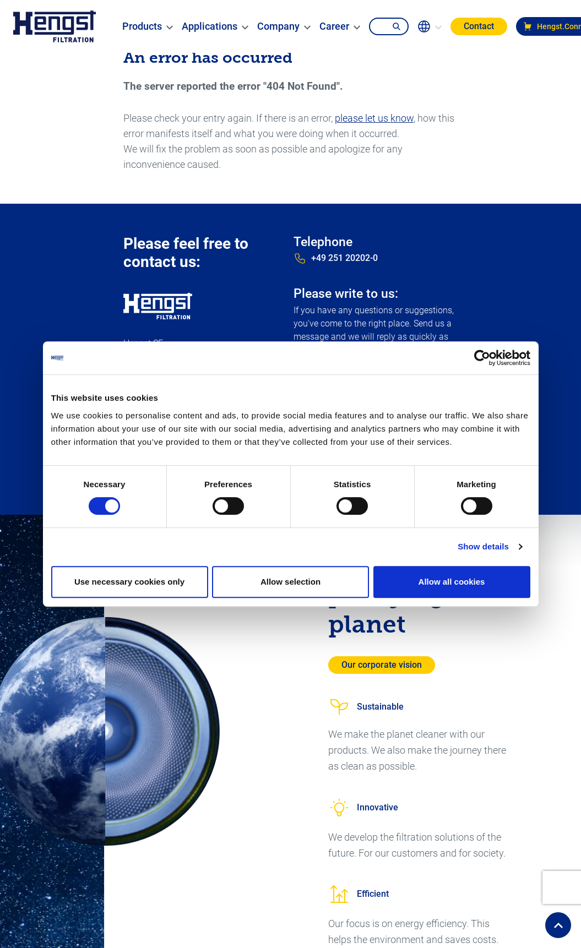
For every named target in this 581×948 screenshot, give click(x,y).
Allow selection (290, 581)
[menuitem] (142, 26)
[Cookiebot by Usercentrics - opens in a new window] (482, 358)
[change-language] (429, 26)
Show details (483, 546)
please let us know (374, 118)
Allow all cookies (452, 581)
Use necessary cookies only (129, 581)
